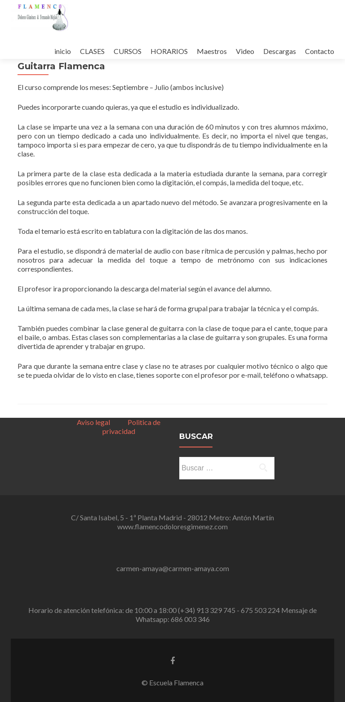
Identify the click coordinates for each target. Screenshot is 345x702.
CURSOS (128, 51)
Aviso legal (93, 422)
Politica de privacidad (131, 426)
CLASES (92, 51)
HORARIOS (169, 51)
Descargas (279, 51)
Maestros (212, 51)
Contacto (319, 51)
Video (245, 51)
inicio (62, 51)
